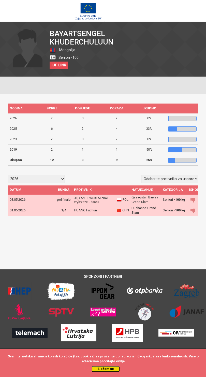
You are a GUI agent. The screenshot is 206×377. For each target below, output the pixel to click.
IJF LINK (59, 65)
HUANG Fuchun (85, 210)
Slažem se (105, 369)
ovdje (120, 361)
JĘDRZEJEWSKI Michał (91, 198)
